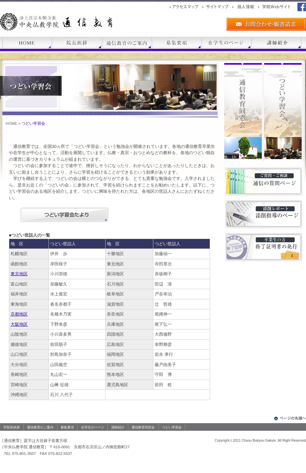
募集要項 (67, 427)
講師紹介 (118, 427)
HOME (11, 123)
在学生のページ (92, 427)
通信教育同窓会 (143, 427)
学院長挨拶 (11, 427)
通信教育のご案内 (40, 427)
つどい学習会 (172, 427)
